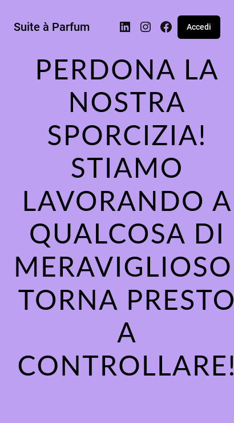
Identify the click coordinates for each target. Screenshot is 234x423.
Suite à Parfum (52, 27)
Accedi (199, 26)
